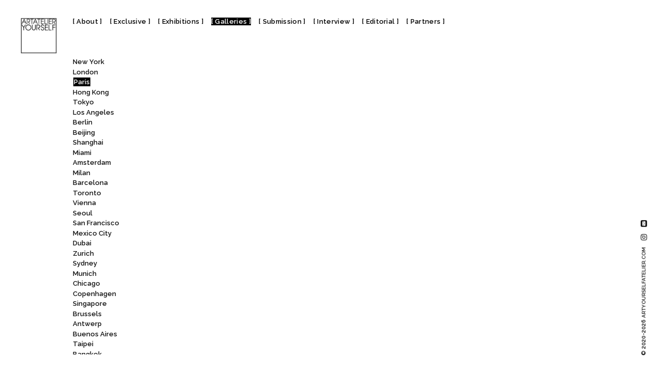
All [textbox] (159, 64)
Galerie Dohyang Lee (200, 245)
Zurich (83, 253)
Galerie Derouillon (197, 204)
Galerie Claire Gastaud (200, 83)
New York (88, 62)
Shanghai (88, 142)
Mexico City (92, 233)
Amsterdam (92, 162)
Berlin (82, 122)
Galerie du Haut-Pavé (202, 274)
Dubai (82, 243)
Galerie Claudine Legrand (208, 103)
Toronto (87, 193)
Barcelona (90, 183)
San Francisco (96, 223)
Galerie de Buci (192, 164)
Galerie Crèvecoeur (199, 133)
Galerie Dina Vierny (197, 224)
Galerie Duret (189, 305)
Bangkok (87, 354)
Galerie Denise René (200, 194)
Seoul (82, 213)
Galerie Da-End (191, 154)
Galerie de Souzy (191, 184)
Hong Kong (91, 92)
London (85, 72)
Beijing (84, 132)
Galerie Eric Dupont (198, 335)
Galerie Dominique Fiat (200, 254)
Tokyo (83, 102)
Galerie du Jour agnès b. (206, 285)
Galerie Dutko (188, 315)
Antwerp (87, 324)
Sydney (85, 263)
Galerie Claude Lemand (204, 93)
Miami (82, 153)
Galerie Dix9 (185, 234)
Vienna (84, 203)
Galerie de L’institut (197, 174)
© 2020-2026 (643, 301)
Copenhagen (94, 294)
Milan (81, 173)
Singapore (90, 303)
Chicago (86, 283)
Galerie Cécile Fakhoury (202, 144)
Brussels (87, 314)
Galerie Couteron (194, 124)
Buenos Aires (95, 334)
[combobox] (199, 64)
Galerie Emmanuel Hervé (206, 325)
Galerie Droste (187, 265)
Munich (85, 273)
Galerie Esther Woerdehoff (209, 355)
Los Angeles (93, 112)
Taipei (83, 344)
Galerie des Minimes (198, 214)
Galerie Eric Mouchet (201, 345)
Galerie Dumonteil (193, 295)
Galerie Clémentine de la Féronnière (227, 113)
